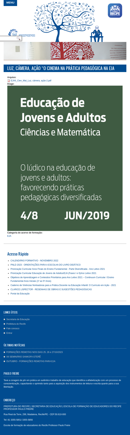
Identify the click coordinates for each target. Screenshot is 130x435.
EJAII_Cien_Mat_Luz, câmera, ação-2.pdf (31, 80)
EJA (9, 236)
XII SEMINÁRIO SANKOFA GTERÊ (23, 356)
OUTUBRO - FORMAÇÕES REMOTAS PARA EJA (30, 361)
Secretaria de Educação (18, 319)
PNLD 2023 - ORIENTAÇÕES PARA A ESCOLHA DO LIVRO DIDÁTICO (46, 265)
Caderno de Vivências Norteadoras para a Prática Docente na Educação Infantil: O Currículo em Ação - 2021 (63, 285)
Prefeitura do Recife (16, 324)
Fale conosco (12, 328)
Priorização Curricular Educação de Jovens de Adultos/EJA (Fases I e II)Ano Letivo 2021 (53, 273)
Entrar (9, 333)
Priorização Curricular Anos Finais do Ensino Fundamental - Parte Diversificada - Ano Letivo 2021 (58, 269)
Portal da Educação (20, 293)
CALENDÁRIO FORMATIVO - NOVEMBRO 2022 (34, 260)
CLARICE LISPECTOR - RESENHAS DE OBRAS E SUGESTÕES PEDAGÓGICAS (51, 289)
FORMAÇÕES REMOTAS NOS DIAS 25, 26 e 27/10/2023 (34, 352)
